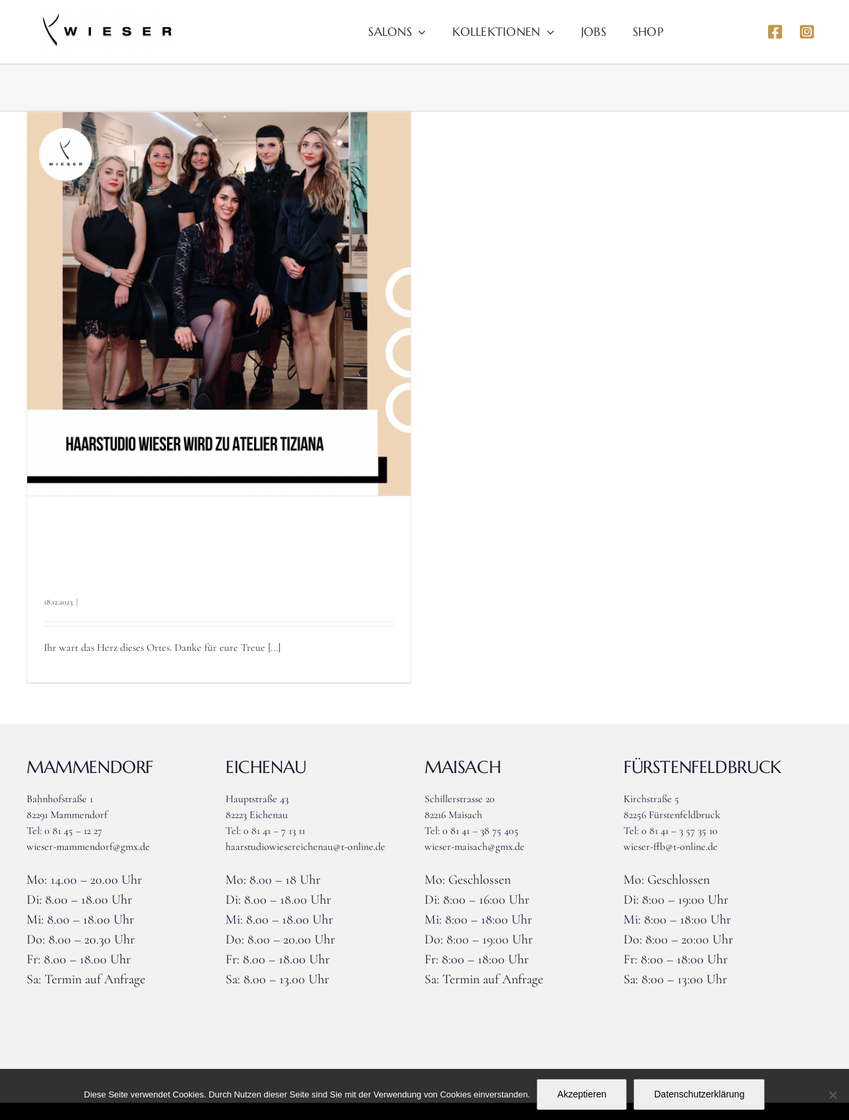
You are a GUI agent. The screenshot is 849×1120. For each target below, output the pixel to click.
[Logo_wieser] (106, 18)
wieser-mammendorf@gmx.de (88, 846)
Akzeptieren (581, 1094)
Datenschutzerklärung (699, 1094)
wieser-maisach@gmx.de (474, 846)
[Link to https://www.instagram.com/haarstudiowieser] (806, 32)
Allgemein (96, 601)
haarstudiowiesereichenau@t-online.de (305, 846)
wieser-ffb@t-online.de (670, 846)
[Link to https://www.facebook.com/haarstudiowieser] (775, 32)
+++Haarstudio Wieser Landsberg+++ (197, 554)
